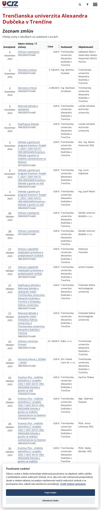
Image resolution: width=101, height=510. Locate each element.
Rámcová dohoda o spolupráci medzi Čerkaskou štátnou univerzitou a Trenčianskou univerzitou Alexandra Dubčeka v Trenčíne (31, 323)
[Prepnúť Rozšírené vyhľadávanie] (87, 4)
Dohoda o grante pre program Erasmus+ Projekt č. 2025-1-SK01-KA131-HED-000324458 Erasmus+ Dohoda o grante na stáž (32, 177)
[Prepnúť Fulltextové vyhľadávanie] (80, 4)
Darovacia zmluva (27, 69)
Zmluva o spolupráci (28, 51)
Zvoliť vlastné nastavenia (73, 484)
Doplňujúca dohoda (28, 123)
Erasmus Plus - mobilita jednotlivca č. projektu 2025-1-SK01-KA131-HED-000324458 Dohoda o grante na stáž (31, 384)
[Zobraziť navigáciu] (95, 4)
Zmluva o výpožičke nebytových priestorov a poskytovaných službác (30, 270)
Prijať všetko (50, 492)
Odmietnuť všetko (50, 500)
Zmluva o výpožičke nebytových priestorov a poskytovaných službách (31, 252)
